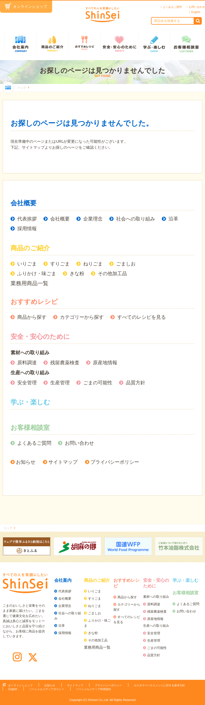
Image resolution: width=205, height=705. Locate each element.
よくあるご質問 (172, 6)
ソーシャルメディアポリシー (46, 689)
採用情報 (27, 228)
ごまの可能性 (97, 382)
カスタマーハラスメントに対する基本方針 (159, 685)
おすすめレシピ (84, 44)
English (195, 12)
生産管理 (60, 382)
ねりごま (93, 264)
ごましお (126, 264)
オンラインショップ (30, 6)
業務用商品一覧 (29, 283)
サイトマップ (63, 462)
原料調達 (27, 362)
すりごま (60, 264)
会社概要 (23, 203)
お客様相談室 (186, 44)
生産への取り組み (30, 372)
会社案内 (20, 44)
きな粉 (77, 273)
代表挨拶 (27, 219)
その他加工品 (112, 273)
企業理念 (93, 219)
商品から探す (31, 317)
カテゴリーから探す (82, 317)
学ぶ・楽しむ (154, 44)
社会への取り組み (135, 219)
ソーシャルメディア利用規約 (93, 689)
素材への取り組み (30, 352)
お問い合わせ (197, 6)
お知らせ (25, 462)
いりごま (27, 264)
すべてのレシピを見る (141, 317)
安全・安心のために (119, 44)
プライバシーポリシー (114, 462)
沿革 (173, 219)
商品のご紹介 (52, 44)
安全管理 (27, 382)
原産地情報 (105, 362)
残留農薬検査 (64, 362)
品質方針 (135, 382)
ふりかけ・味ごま (36, 273)
